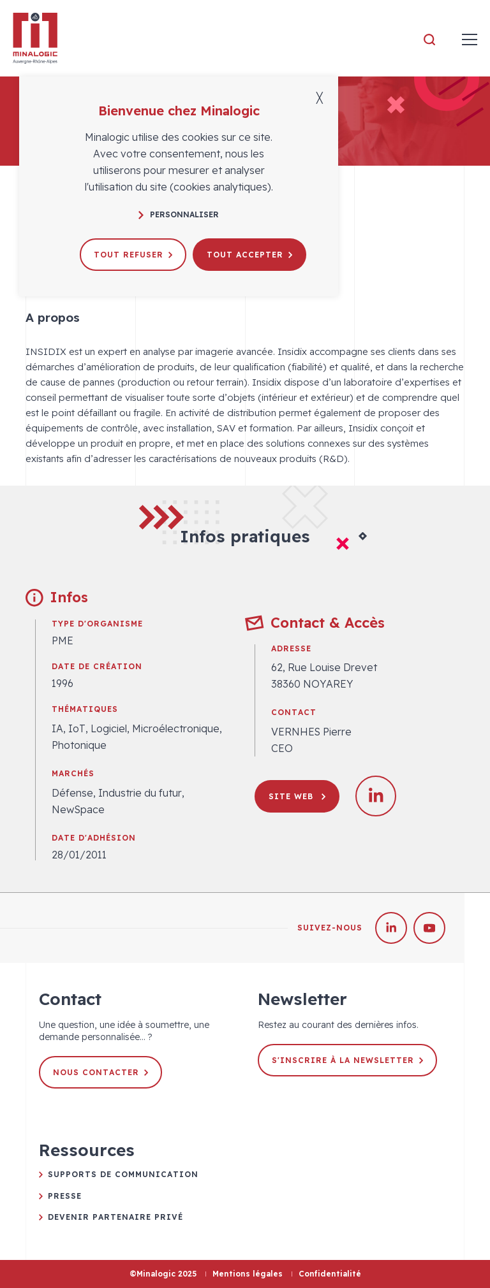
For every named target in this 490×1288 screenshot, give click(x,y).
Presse (65, 1196)
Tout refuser (133, 254)
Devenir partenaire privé (115, 1217)
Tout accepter (249, 254)
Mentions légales (247, 1273)
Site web (297, 796)
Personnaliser (178, 214)
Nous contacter (100, 1072)
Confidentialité (330, 1273)
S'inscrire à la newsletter (347, 1060)
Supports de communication (123, 1174)
